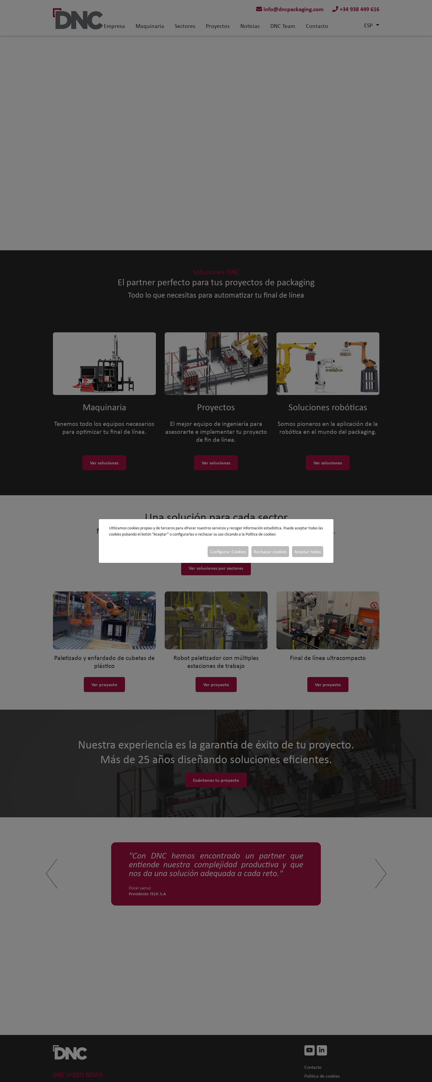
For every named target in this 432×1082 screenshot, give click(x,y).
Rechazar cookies (270, 551)
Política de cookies (261, 534)
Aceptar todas (307, 551)
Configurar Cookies (228, 551)
